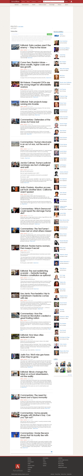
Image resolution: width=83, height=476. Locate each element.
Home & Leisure (42, 4)
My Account (60, 461)
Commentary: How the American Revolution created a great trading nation (35, 315)
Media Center (61, 465)
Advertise (52, 474)
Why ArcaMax (61, 463)
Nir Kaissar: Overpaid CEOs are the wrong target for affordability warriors (35, 84)
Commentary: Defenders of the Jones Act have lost (35, 120)
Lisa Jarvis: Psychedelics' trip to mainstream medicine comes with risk (35, 295)
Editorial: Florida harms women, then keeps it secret (35, 247)
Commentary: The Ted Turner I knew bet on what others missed (35, 229)
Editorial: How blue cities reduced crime (31, 336)
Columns (45, 463)
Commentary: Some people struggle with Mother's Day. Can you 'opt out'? (35, 415)
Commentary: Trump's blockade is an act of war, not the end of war (35, 144)
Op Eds (25, 69)
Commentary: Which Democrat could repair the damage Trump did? (35, 211)
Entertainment (25, 4)
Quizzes (44, 465)
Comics (44, 461)
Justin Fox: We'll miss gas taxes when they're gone (34, 355)
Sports (66, 4)
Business (17, 4)
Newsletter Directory (62, 467)
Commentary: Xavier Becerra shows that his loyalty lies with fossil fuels (34, 435)
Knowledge (51, 4)
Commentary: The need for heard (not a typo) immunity (33, 396)
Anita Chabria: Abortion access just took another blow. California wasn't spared (36, 189)
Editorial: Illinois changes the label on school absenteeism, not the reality (34, 374)
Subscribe (49, 34)
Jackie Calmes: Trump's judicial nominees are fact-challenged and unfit (35, 165)
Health (33, 4)
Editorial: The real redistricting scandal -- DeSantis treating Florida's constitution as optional (35, 273)
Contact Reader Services (63, 460)
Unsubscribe (69, 474)
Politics (59, 4)
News (44, 460)
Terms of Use (63, 474)
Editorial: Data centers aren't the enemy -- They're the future (35, 46)
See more (70, 375)
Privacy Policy (57, 474)
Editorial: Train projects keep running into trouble (33, 102)
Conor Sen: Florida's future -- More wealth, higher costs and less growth (34, 64)
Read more (29, 57)
